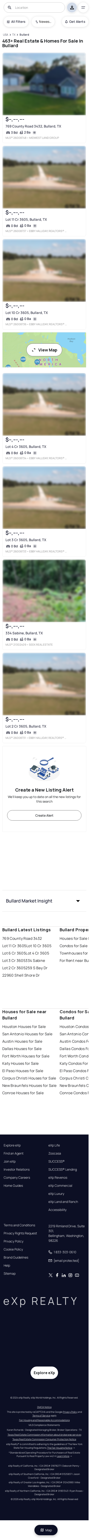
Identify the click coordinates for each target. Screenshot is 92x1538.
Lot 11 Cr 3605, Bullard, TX (26, 219)
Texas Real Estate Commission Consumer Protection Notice (44, 1439)
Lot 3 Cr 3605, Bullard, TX (25, 539)
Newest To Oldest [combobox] (45, 21)
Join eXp (10, 1161)
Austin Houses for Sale (22, 1041)
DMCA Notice (44, 1407)
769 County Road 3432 (22, 938)
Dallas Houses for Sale (22, 1048)
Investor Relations (17, 1169)
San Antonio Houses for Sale (27, 1033)
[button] (44, 900)
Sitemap (10, 1273)
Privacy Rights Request (20, 1233)
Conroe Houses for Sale (23, 1092)
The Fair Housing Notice (59, 1447)
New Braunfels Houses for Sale (29, 1085)
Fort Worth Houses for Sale (25, 1056)
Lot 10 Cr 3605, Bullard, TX (26, 313)
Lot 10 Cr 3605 (38, 945)
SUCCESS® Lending (62, 1169)
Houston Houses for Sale (24, 1026)
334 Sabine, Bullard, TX (24, 633)
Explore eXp (12, 1145)
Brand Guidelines (16, 1257)
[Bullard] (24, 35)
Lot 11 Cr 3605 (14, 945)
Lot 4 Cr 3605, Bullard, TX (25, 446)
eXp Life (54, 1145)
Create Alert (44, 815)
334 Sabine (35, 960)
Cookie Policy (13, 1249)
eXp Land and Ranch (63, 1201)
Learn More (63, 1456)
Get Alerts (75, 21)
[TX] (13, 35)
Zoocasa (54, 1153)
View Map (44, 350)
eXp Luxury (56, 1193)
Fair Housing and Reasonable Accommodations (44, 1420)
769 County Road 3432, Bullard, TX (33, 126)
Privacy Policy (13, 1241)
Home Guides (13, 1185)
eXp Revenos (57, 1177)
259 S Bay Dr (36, 967)
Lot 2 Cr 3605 (14, 967)
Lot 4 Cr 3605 (37, 953)
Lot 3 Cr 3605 (14, 960)
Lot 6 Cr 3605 (14, 953)
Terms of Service (41, 1415)
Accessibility (57, 1209)
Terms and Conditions (19, 1225)
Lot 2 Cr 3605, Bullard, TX (25, 726)
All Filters (16, 21)
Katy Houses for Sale (20, 1063)
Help (7, 1265)
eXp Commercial (60, 1185)
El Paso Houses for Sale (22, 1070)
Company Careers (17, 1177)
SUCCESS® (56, 1161)
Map (46, 1530)
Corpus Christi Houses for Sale (29, 1078)
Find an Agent (13, 1153)
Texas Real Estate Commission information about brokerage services (44, 1434)
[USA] (5, 35)
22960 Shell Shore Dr (21, 975)
